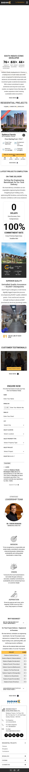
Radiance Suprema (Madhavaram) (11, 667)
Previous (1, 130)
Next (26, 130)
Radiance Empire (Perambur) (11, 681)
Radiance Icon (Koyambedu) (11, 676)
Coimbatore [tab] (13, 106)
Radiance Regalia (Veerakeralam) (11, 661)
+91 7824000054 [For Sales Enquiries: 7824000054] (11, 726)
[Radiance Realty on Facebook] (6, 735)
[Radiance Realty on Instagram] (10, 735)
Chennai (4, 746)
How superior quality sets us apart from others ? (12, 689)
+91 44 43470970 (11, 722)
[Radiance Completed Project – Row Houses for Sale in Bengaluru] (13, 252)
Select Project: (8, 447)
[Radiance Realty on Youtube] (14, 735)
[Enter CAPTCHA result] (14, 460)
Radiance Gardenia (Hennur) (11, 655)
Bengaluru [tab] (21, 106)
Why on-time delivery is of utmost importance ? (11, 623)
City (5, 421)
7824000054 (20, 2)
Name (5, 394)
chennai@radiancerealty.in (13, 731)
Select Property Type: (10, 438)
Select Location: (8, 430)
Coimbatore (5, 751)
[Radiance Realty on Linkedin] (21, 735)
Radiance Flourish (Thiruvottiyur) (11, 664)
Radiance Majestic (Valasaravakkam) (11, 658)
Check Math (7, 463)
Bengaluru (5, 749)
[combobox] (7, 408)
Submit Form (14, 485)
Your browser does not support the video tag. (14, 28)
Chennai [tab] (6, 106)
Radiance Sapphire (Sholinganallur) (11, 673)
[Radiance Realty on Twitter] (18, 735)
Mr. (8, 524)
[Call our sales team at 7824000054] (23, 135)
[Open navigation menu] (27, 2)
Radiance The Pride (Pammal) (11, 670)
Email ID (6, 412)
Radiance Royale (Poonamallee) (11, 679)
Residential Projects (9, 743)
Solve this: (9, 456)
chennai (4, 760)
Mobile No (6, 403)
